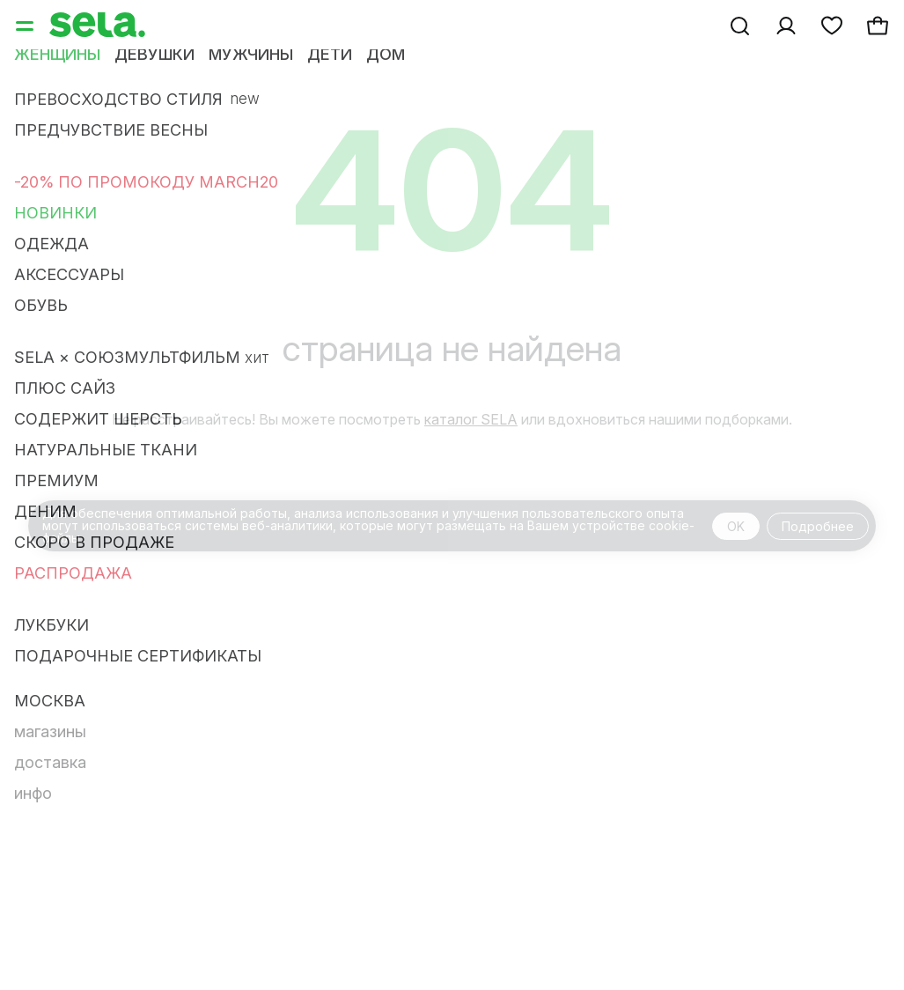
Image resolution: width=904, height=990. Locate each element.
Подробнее (818, 526)
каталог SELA (471, 419)
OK (736, 526)
